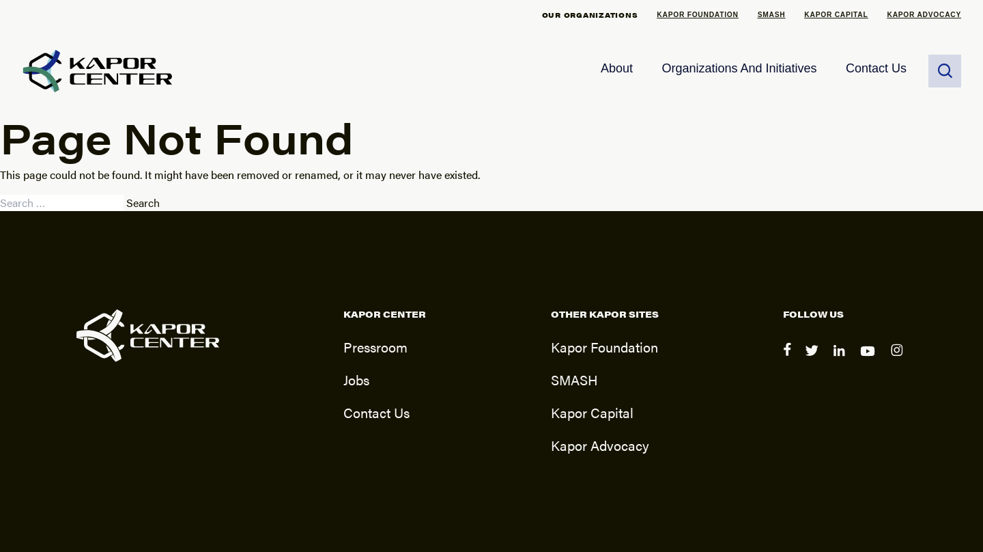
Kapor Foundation (697, 14)
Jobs (356, 379)
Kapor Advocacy (924, 14)
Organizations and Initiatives (738, 68)
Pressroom (375, 347)
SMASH (772, 14)
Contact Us (876, 68)
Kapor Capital (836, 14)
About (617, 68)
